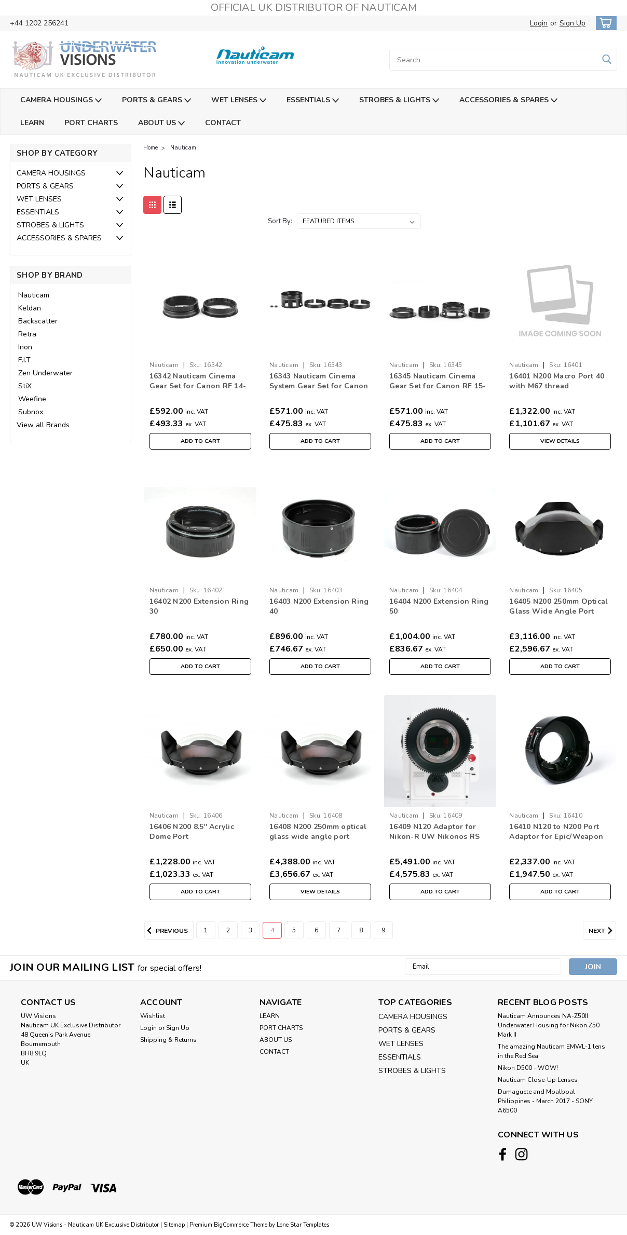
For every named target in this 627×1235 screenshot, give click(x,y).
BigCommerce (231, 1225)
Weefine (32, 399)
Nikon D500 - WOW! (528, 1068)
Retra (27, 334)
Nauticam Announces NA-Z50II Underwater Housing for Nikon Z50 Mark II (548, 1025)
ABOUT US (161, 123)
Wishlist (152, 1016)
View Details (560, 441)
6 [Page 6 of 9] (316, 930)
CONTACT (223, 123)
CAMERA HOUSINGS (61, 100)
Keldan (29, 308)
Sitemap (174, 1225)
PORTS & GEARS (156, 100)
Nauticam (33, 295)
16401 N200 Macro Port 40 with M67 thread (556, 381)
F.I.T (24, 360)
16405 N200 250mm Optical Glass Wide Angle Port (558, 606)
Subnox (30, 412)
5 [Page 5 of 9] (294, 930)
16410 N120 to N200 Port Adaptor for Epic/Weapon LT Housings (556, 836)
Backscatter (38, 321)
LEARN (32, 123)
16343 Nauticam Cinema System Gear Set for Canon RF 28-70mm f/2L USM (318, 386)
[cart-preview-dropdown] (604, 23)
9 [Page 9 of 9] (383, 930)
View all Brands (43, 425)
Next (602, 931)
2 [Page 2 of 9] (228, 930)
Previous (166, 931)
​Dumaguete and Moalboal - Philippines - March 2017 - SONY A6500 (545, 1101)
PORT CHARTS (91, 123)
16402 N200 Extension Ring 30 (199, 606)
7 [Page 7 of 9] (338, 930)
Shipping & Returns (168, 1040)
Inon (25, 347)
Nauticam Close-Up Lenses (538, 1080)
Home (150, 148)
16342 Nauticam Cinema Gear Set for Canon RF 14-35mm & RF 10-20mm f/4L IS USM (200, 391)
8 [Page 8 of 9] (361, 930)
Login (539, 23)
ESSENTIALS (313, 100)
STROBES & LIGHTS (399, 100)
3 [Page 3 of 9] (250, 930)
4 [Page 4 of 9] (272, 930)
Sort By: (280, 221)
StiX (25, 386)
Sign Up (572, 23)
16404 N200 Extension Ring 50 (438, 606)
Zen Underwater (45, 373)
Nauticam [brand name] (164, 365)
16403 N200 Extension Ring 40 (319, 606)
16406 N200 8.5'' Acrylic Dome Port (191, 832)
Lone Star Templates (303, 1225)
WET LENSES (238, 100)
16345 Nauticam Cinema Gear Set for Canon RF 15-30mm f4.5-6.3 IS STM (437, 386)
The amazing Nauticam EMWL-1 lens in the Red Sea (551, 1051)
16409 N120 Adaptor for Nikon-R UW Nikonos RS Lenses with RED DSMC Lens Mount (434, 841)
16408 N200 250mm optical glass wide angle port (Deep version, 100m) (317, 836)
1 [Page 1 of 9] (206, 930)
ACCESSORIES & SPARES (508, 100)
